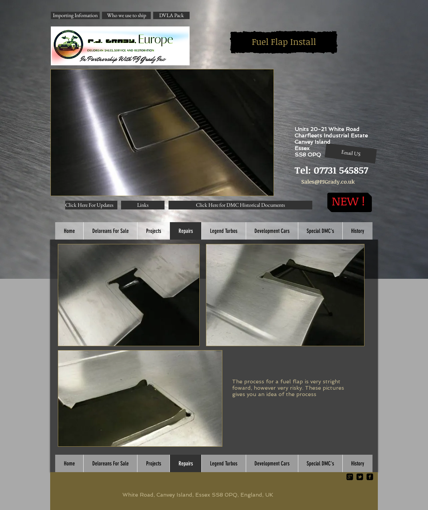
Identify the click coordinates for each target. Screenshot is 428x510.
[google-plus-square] (349, 476)
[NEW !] (348, 201)
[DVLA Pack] (171, 15)
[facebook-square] (369, 476)
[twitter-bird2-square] (359, 476)
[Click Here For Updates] (91, 205)
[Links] (143, 205)
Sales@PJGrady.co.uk (328, 181)
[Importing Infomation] (75, 15)
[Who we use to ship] (126, 15)
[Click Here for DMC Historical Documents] (240, 205)
